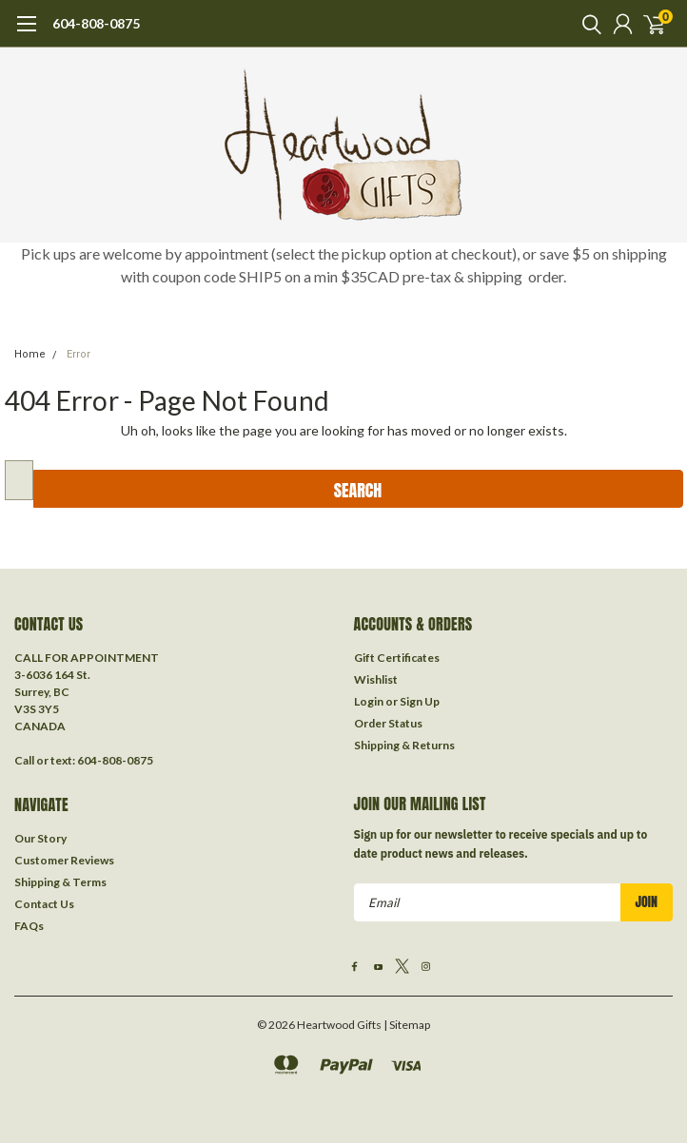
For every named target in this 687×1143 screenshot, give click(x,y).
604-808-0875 (96, 23)
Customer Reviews (64, 860)
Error (78, 354)
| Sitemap (406, 1024)
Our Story (40, 838)
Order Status (388, 723)
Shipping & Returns (404, 745)
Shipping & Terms (60, 882)
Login (368, 701)
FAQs (29, 926)
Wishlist (376, 679)
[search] (587, 24)
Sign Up (420, 701)
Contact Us (44, 904)
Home (30, 354)
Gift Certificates (397, 657)
